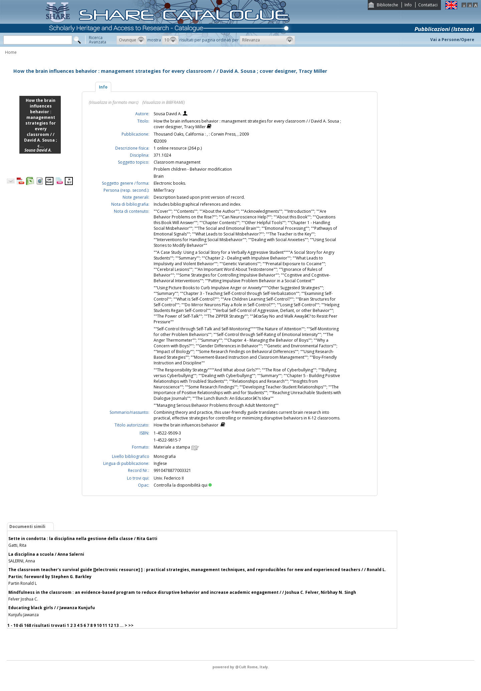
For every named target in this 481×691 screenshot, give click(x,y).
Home (11, 52)
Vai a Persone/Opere (452, 39)
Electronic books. (170, 183)
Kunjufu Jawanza (23, 615)
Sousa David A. (168, 114)
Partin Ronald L (22, 583)
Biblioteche (387, 5)
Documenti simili (27, 526)
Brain (159, 176)
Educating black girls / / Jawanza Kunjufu (51, 608)
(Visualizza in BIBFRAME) (163, 102)
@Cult (241, 666)
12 (110, 625)
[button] (131, 40)
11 (105, 625)
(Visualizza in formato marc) (113, 102)
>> (131, 625)
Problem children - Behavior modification (193, 169)
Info (408, 5)
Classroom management (177, 162)
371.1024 (162, 155)
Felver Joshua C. (23, 599)
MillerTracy (164, 190)
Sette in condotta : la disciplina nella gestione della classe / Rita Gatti (82, 538)
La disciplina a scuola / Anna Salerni (46, 554)
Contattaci (428, 5)
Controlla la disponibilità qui (183, 485)
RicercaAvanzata (97, 39)
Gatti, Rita (17, 545)
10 (99, 625)
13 (116, 625)
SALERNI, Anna (21, 561)
